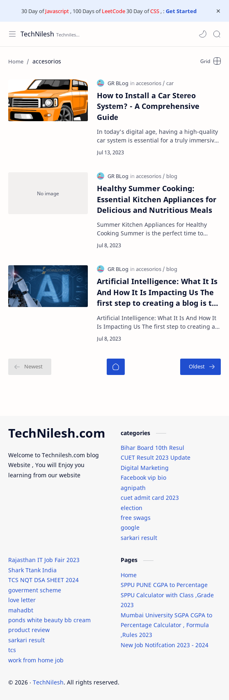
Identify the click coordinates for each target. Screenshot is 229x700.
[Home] (116, 367)
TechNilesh (37, 33)
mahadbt (20, 610)
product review (29, 630)
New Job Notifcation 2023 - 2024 (164, 645)
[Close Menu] (218, 11)
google (130, 527)
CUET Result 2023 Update (155, 457)
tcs (12, 650)
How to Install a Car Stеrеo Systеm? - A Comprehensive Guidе (148, 106)
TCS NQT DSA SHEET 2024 (43, 580)
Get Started (181, 11)
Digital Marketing (145, 468)
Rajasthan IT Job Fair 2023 (44, 560)
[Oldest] (200, 367)
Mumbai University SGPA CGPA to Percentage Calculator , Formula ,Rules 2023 (166, 625)
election (131, 508)
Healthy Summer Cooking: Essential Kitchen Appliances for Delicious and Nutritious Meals (156, 199)
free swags (136, 518)
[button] (203, 34)
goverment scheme (34, 590)
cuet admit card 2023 (150, 497)
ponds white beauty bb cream (49, 620)
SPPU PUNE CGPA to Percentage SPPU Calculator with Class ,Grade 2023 (167, 595)
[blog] (171, 176)
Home (129, 575)
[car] (170, 83)
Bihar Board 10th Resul (152, 448)
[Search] (217, 34)
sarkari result (139, 538)
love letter (22, 600)
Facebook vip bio (143, 477)
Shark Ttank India (32, 570)
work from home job (36, 660)
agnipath (133, 488)
